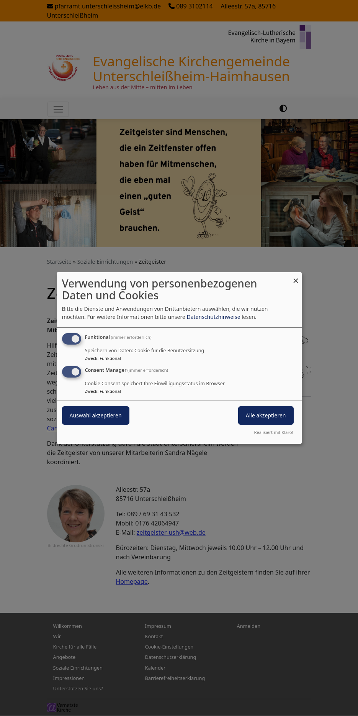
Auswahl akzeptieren (96, 415)
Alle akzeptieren (266, 415)
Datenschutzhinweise (213, 316)
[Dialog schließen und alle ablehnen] (296, 277)
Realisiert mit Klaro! (273, 432)
